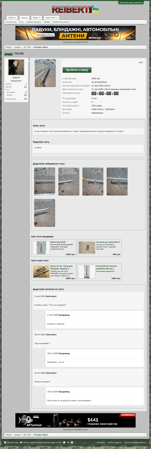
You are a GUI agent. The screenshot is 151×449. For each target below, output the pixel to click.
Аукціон (24, 18)
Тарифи (47, 22)
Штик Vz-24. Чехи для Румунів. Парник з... (61, 267)
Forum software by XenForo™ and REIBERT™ (113, 448)
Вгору (68, 442)
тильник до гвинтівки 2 (108, 242)
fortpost (16, 77)
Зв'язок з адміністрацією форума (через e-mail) (42, 442)
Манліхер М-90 (57, 242)
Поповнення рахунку (60, 22)
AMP (140, 62)
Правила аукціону (33, 22)
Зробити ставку (77, 70)
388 (25, 99)
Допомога (101, 442)
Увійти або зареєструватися (131, 2)
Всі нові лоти (11, 22)
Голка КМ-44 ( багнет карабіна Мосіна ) (106, 267)
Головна (64, 442)
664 (25, 95)
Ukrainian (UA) (12, 442)
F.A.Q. (21, 22)
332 (25, 87)
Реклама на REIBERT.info (75, 42)
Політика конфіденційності (135, 442)
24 (26, 92)
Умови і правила (114, 442)
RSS (72, 442)
